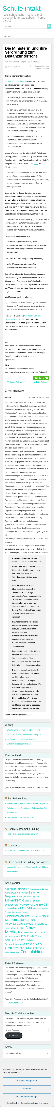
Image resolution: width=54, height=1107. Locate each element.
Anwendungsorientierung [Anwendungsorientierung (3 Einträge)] (38, 889)
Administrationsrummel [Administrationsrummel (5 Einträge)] (16, 889)
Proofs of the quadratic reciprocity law (22, 834)
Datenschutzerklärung (29, 1103)
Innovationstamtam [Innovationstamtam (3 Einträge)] (40, 909)
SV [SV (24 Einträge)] (35, 944)
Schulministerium (42, 66)
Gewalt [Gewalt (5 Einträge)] (8, 908)
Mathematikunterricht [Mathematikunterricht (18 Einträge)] (20, 920)
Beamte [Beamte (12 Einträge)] (34, 892)
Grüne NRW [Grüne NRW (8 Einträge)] (19, 908)
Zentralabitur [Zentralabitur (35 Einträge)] (31, 952)
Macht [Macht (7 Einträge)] (45, 916)
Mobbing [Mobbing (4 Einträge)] (21, 928)
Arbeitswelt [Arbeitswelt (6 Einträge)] (11, 892)
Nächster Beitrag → (41, 382)
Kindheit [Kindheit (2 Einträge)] (24, 912)
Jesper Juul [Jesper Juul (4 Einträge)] (10, 912)
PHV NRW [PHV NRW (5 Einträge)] (15, 936)
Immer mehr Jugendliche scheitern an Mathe (25, 850)
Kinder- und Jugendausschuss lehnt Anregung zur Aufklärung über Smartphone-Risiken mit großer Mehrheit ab (28, 808)
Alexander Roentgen (18, 62)
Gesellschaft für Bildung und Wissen (28, 862)
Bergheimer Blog (17, 798)
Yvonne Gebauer (42, 68)
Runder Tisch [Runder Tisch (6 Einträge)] (34, 936)
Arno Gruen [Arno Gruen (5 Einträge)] (22, 892)
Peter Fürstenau (15, 1002)
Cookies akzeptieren (27, 1080)
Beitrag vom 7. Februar (17, 81)
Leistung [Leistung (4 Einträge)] (33, 916)
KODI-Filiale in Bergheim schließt (21, 817)
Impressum (43, 1103)
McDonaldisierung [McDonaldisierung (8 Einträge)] (15, 923)
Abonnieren (13, 1035)
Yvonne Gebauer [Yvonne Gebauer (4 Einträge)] (12, 952)
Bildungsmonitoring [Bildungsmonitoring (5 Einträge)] (26, 896)
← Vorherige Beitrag (13, 382)
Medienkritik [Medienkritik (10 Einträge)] (33, 923)
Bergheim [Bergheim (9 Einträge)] (10, 896)
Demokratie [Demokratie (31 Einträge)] (14, 900)
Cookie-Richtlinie (12, 1103)
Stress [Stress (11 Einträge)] (28, 944)
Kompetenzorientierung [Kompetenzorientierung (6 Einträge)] (17, 916)
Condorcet (14, 845)
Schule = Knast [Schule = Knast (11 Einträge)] (14, 940)
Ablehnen (27, 1088)
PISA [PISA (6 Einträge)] (23, 936)
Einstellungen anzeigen (27, 1096)
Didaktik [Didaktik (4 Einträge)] (28, 901)
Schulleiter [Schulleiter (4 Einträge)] (29, 940)
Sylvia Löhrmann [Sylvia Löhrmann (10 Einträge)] (35, 948)
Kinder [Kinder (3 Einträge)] (18, 912)
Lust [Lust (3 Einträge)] (39, 916)
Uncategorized (14, 67)
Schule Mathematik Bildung (23, 829)
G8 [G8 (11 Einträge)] (45, 904)
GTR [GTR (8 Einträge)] (29, 908)
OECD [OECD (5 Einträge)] (22, 932)
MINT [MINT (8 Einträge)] (14, 928)
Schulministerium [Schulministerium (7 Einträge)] (14, 944)
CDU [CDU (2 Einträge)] (37, 897)
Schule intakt (22, 8)
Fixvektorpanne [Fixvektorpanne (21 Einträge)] (31, 904)
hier (36, 164)
